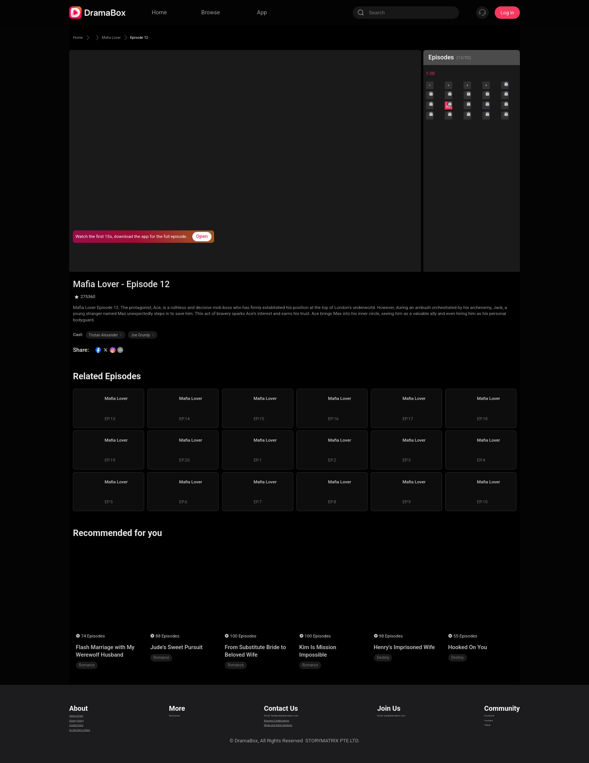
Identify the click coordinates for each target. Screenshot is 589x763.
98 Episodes (391, 636)
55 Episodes (465, 636)
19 (490, 145)
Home (80, 37)
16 (434, 145)
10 (509, 108)
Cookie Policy (84, 728)
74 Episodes (93, 636)
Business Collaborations (271, 719)
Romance (87, 665)
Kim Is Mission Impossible (317, 651)
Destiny (383, 658)
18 (471, 145)
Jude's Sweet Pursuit (176, 647)
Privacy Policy (84, 719)
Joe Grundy (142, 335)
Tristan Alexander (105, 335)
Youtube (493, 719)
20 (509, 145)
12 (453, 127)
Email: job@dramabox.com (401, 710)
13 (471, 127)
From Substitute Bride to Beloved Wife (255, 651)
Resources (178, 710)
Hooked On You (467, 647)
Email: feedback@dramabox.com (280, 710)
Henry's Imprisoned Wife (404, 647)
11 (434, 127)
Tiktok (491, 728)
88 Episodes (167, 636)
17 (453, 145)
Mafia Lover (122, 37)
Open (202, 236)
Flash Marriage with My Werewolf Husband (105, 651)
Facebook (495, 710)
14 (490, 127)
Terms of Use (84, 710)
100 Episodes (243, 636)
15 (509, 127)
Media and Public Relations (274, 728)
